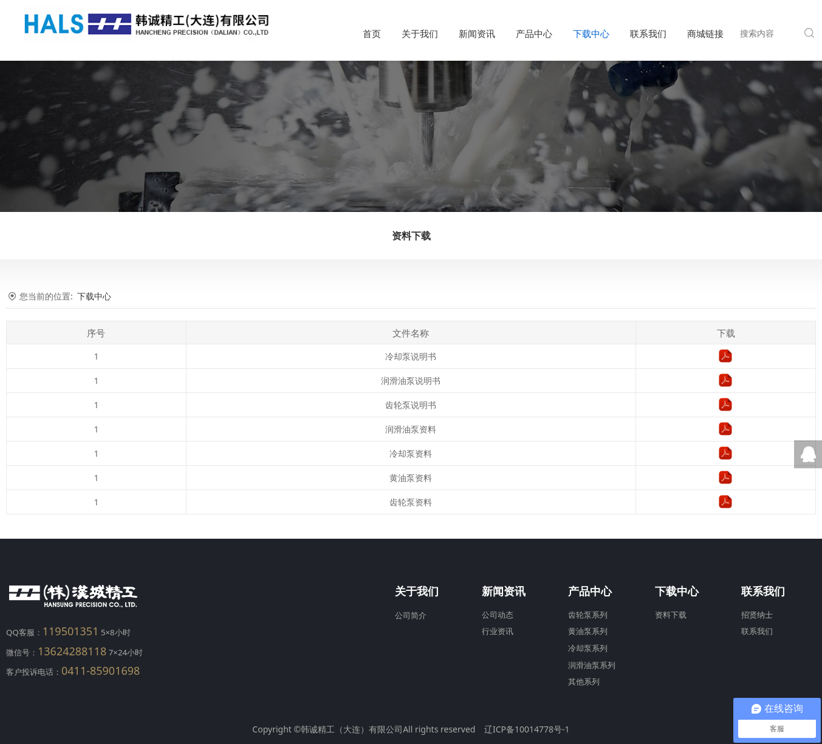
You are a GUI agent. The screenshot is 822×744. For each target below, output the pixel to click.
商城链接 (705, 33)
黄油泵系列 (588, 631)
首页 (372, 33)
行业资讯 (497, 631)
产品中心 (534, 33)
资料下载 (411, 235)
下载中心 (591, 33)
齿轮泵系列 (588, 615)
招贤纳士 (757, 615)
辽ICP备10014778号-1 (527, 729)
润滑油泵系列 (591, 665)
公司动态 (497, 615)
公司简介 (410, 615)
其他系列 (584, 682)
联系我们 (648, 33)
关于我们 (420, 33)
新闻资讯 (477, 33)
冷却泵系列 (588, 648)
